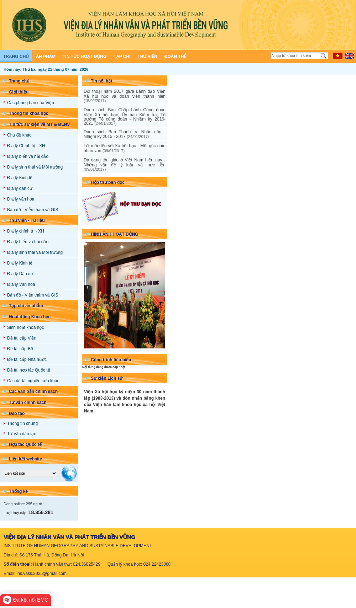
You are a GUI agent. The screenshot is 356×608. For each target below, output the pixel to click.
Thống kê (18, 491)
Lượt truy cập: (28, 513)
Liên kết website (25, 459)
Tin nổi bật (101, 81)
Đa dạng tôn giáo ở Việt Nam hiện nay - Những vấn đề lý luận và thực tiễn (125, 164)
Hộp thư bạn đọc (108, 182)
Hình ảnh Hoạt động (114, 234)
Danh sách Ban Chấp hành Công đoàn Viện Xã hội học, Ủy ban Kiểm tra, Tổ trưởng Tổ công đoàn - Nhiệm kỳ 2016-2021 (125, 116)
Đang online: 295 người (23, 504)
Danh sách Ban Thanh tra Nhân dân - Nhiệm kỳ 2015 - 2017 (125, 134)
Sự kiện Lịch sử (106, 378)
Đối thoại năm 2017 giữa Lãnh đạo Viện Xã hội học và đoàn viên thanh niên (125, 96)
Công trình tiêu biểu (111, 359)
